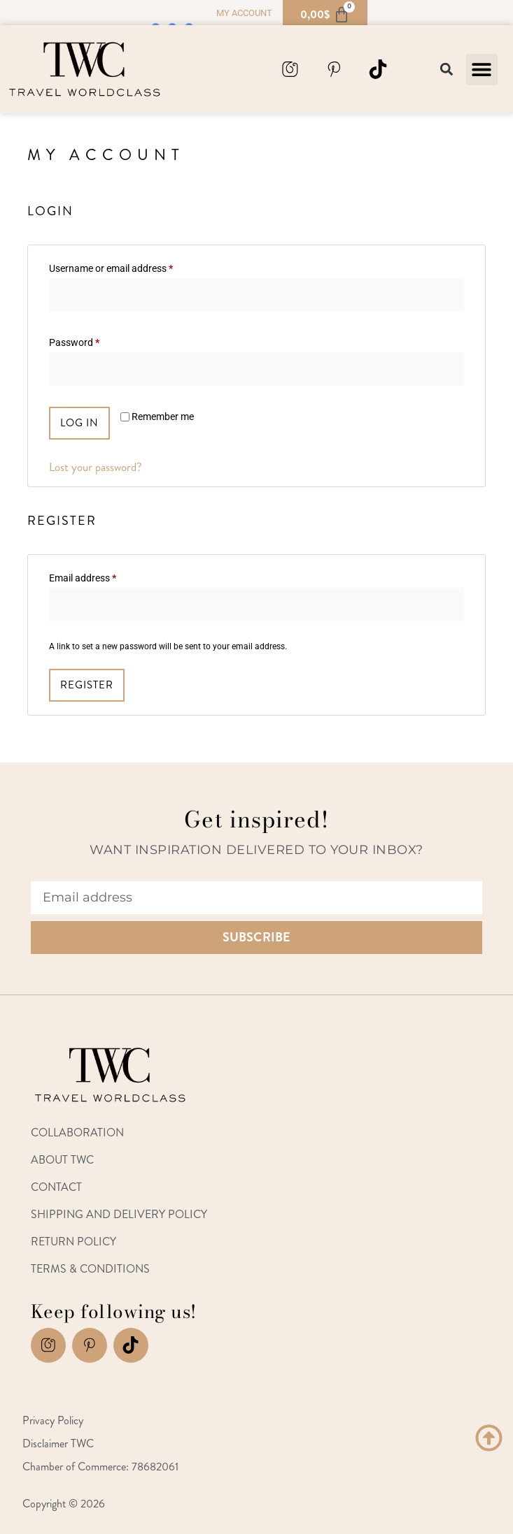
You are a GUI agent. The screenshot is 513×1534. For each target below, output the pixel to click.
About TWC (62, 1160)
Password (93, 340)
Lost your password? (95, 466)
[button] (482, 69)
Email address (101, 576)
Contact (56, 1187)
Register (86, 685)
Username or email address (130, 266)
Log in (79, 422)
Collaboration (77, 1132)
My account (244, 13)
